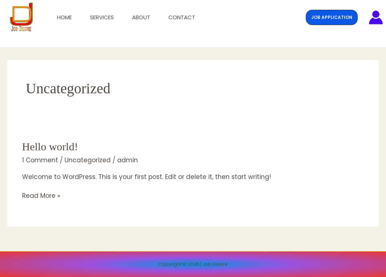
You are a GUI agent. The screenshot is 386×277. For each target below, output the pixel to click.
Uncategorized (88, 160)
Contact (181, 17)
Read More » (41, 195)
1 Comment (40, 160)
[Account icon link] (376, 17)
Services (102, 17)
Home (64, 17)
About (141, 17)
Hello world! (50, 146)
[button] (331, 17)
